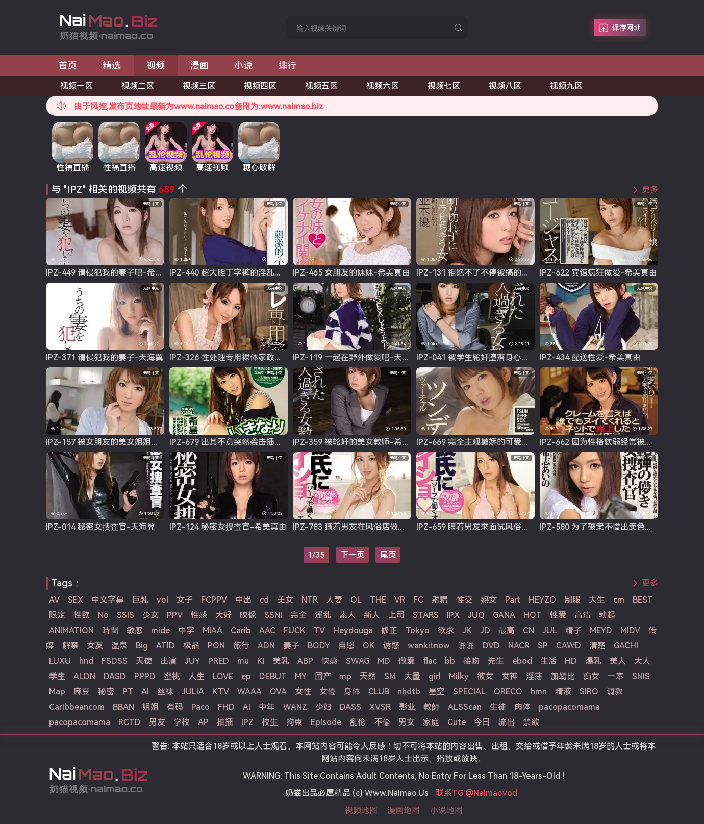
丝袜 (165, 691)
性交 (464, 600)
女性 (303, 691)
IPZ (247, 722)
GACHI (626, 646)
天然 (368, 676)
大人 (642, 661)
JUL (549, 630)
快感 (329, 661)
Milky (459, 676)
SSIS (125, 615)
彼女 (485, 676)
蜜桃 (172, 676)
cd (264, 600)
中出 (243, 600)
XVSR (380, 707)
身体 (352, 691)
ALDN (84, 676)
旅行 (241, 646)
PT (127, 691)
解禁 (70, 646)
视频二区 (137, 86)
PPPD (145, 676)
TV (319, 630)
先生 (496, 661)
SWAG (357, 661)
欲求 (446, 630)
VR (399, 600)
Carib (241, 630)
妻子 (291, 646)
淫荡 (534, 676)
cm (618, 600)
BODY (319, 646)
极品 (191, 646)
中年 (267, 707)
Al (145, 691)
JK (467, 630)
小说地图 (446, 810)
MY (301, 676)
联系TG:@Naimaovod (476, 793)
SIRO (589, 691)
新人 (372, 615)
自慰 (346, 646)
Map (57, 691)
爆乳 (593, 661)
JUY (192, 661)
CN (528, 630)
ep (246, 676)
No (103, 615)
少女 (150, 615)
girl (435, 676)
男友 (157, 722)
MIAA (212, 630)
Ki (261, 661)
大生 (597, 600)
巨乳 (140, 600)
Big (142, 646)
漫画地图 (403, 810)
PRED (218, 661)
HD (571, 661)
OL (356, 600)
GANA (504, 615)
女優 (327, 691)
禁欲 (531, 722)
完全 (298, 615)
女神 (509, 676)
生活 (548, 661)
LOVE (223, 676)
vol (162, 600)
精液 (563, 691)
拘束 (294, 722)
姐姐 (150, 707)
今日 (482, 722)
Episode (326, 722)
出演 (168, 661)
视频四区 (260, 86)
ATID (165, 646)
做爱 (406, 661)
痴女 (591, 676)
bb (450, 661)
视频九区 (566, 86)
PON (216, 646)
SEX (75, 600)
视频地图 (361, 810)
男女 (406, 722)
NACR (519, 646)
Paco (200, 707)
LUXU (60, 661)
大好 (223, 615)
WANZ (295, 707)
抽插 (225, 722)
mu (243, 661)
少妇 (323, 707)
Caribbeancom (77, 707)
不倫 (382, 722)
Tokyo (418, 630)
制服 (572, 600)
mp (345, 676)
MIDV (630, 630)
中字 (186, 630)
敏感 (135, 630)
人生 (196, 676)
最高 (506, 630)
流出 (506, 722)
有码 (175, 707)
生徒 (498, 707)
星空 (437, 691)
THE (378, 600)
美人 (618, 661)
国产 (323, 676)
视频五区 (321, 86)
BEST (643, 600)
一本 (616, 676)
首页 (68, 65)
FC (418, 600)
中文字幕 (107, 600)
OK (369, 646)
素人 (347, 615)
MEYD (601, 630)
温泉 (119, 646)
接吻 (471, 661)
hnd (86, 661)
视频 (155, 65)
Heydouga (353, 630)
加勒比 (562, 676)
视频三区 (199, 86)
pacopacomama (569, 707)
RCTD (129, 722)
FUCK (295, 630)
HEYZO (542, 600)
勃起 (607, 615)
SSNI (273, 615)
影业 (407, 707)
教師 (431, 707)
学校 (181, 722)
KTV (220, 691)
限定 (57, 615)
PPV (175, 615)
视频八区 (505, 86)
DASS (350, 707)
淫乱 (323, 615)
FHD (226, 707)
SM (390, 676)
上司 (396, 615)
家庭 (431, 722)
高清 (582, 615)
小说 (243, 65)
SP (543, 646)
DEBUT (273, 676)
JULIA (193, 691)
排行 (287, 65)
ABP (305, 661)
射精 (440, 600)
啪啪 (466, 646)
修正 (389, 630)
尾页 (388, 555)
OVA (278, 691)
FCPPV (214, 600)
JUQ (476, 615)
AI (246, 707)
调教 (615, 691)
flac (430, 661)
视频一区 (76, 86)
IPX (453, 615)
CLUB (378, 691)
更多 (650, 189)
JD (485, 630)
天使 (144, 661)
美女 (285, 600)
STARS (426, 615)
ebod (522, 661)
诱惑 (391, 646)
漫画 (199, 65)
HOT (532, 615)
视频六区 (382, 86)
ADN (266, 646)
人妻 (334, 600)
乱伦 (357, 722)
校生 (270, 722)
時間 (110, 630)
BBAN (123, 707)
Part (512, 600)
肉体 (522, 707)
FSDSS (115, 661)
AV (54, 600)
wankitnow (429, 646)
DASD (115, 676)
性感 (199, 615)
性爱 (558, 615)
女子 (185, 600)
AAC (267, 630)
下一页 (352, 555)
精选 (112, 65)
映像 (248, 615)
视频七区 (444, 86)
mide (160, 630)
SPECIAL (469, 691)
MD (384, 661)
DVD (491, 646)
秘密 (106, 691)
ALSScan (465, 707)
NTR (309, 600)
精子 (573, 630)
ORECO (508, 691)
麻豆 (81, 691)
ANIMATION (71, 630)
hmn (539, 691)
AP (203, 722)
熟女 (489, 600)
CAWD (568, 646)
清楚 (597, 646)
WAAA (249, 691)
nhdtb (408, 691)
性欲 (81, 615)
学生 (57, 676)
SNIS (641, 676)
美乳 (281, 661)
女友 (95, 646)
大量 (412, 676)
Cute (456, 722)
